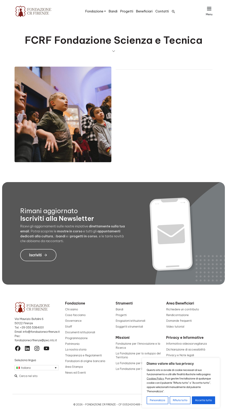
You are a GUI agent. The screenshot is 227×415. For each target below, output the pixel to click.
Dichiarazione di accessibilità (185, 349)
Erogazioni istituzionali (130, 320)
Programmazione (76, 338)
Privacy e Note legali (180, 355)
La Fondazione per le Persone (135, 369)
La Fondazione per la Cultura (135, 363)
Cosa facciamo (75, 315)
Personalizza (157, 400)
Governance (73, 320)
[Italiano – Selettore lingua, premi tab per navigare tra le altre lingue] (37, 367)
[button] (173, 11)
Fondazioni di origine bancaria (85, 361)
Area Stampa (74, 366)
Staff (68, 326)
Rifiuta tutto (180, 400)
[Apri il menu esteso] (209, 11)
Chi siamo (71, 309)
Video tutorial (175, 326)
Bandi (113, 11)
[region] (181, 383)
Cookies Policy (155, 378)
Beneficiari (144, 11)
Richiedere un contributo (182, 309)
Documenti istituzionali (80, 332)
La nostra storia (75, 349)
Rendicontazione (177, 315)
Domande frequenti (179, 320)
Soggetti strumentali (129, 326)
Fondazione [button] (94, 11)
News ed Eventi (75, 372)
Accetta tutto (203, 400)
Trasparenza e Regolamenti (83, 355)
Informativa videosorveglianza (186, 343)
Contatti (162, 11)
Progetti (126, 11)
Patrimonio (72, 344)
